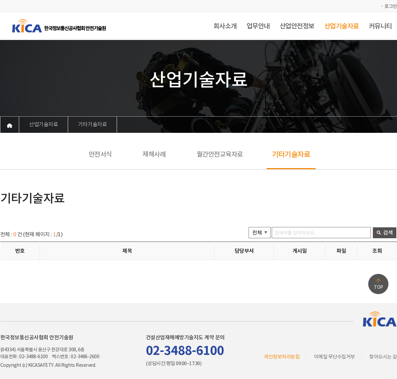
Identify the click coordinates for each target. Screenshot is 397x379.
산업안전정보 (297, 26)
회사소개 (225, 26)
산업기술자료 (341, 26)
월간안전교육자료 (220, 154)
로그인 (390, 6)
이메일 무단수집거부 (334, 357)
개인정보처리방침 (281, 357)
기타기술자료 (92, 124)
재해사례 (154, 154)
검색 (384, 232)
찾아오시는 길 (383, 357)
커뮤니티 (380, 26)
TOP (378, 287)
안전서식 (100, 154)
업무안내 (258, 26)
